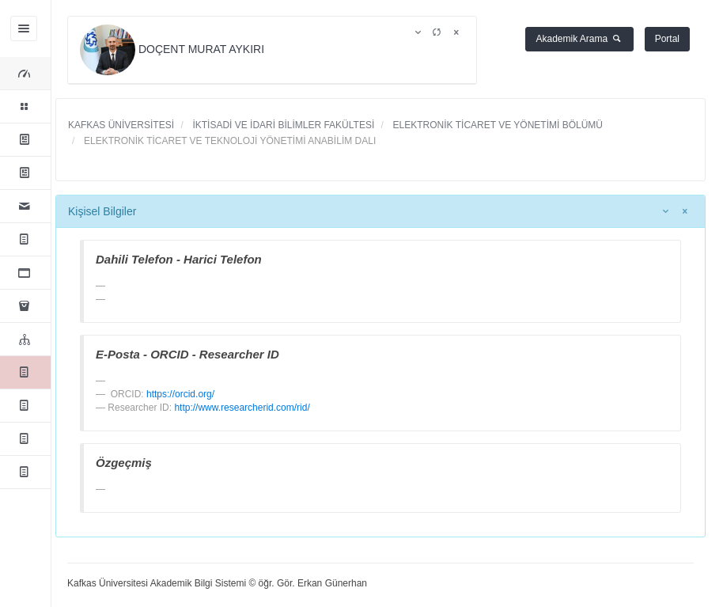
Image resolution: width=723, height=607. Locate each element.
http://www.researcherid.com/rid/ (241, 407)
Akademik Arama (579, 38)
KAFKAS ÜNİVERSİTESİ (121, 125)
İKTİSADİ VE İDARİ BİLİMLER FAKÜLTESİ (282, 125)
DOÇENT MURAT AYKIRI (173, 49)
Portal (667, 38)
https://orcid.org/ (180, 394)
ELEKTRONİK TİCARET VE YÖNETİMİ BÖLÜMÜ (496, 125)
